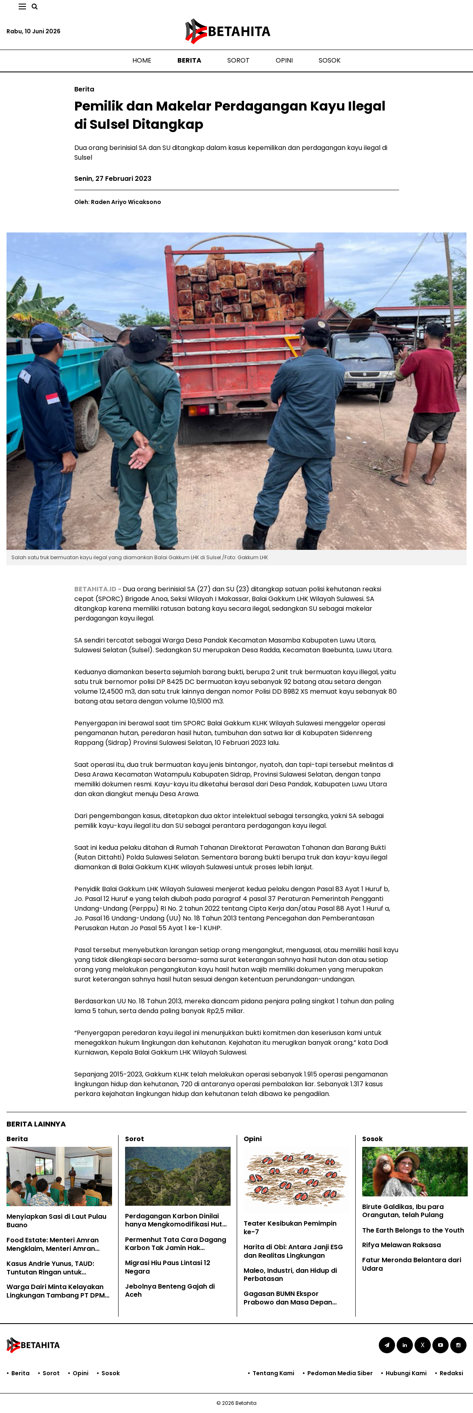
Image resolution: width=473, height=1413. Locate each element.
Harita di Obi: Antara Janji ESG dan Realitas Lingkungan (293, 1251)
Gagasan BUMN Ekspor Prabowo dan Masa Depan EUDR (288, 1302)
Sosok (330, 60)
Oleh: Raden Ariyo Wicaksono (117, 202)
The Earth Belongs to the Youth (413, 1230)
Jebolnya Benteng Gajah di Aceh (170, 1291)
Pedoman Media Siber (340, 1373)
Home (141, 60)
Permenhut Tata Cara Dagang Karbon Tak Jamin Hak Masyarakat (175, 1248)
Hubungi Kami (406, 1373)
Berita (189, 60)
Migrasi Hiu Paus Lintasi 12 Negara (167, 1267)
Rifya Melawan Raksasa (401, 1245)
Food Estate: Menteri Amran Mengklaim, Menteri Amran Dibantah (52, 1248)
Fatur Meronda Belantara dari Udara (411, 1264)
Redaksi (451, 1373)
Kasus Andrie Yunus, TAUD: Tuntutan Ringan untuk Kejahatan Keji (50, 1272)
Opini (284, 60)
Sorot (238, 60)
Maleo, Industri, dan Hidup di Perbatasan (290, 1275)
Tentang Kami (273, 1373)
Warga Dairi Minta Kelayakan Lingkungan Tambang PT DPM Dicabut (55, 1295)
